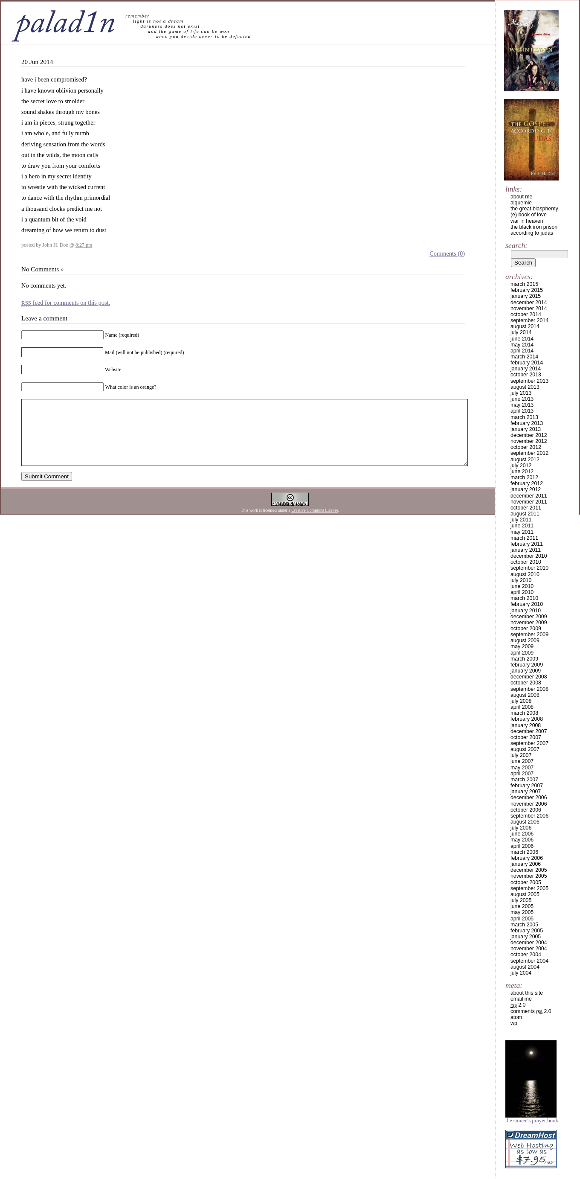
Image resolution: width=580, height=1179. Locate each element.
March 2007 (524, 780)
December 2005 (528, 870)
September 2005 (529, 888)
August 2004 (524, 967)
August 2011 (524, 514)
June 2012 (522, 472)
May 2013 (522, 405)
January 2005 (525, 937)
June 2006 (522, 834)
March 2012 (524, 477)
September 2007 (529, 743)
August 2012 (524, 460)
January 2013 (525, 429)
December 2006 (528, 798)
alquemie (521, 203)
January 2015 (525, 296)
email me (521, 999)
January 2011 (525, 550)
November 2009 (528, 623)
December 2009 (528, 617)
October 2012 (525, 447)
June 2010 (522, 586)
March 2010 (524, 598)
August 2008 (524, 695)
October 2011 (525, 508)
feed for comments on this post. (65, 302)
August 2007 (524, 749)
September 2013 (529, 381)
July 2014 (520, 332)
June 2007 (522, 761)
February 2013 (526, 423)
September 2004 (529, 961)
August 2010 (524, 574)
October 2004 (525, 955)
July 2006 (520, 828)
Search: (516, 245)
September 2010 (529, 568)
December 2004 (528, 943)
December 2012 (528, 435)
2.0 (517, 1005)
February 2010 (526, 604)
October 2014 (525, 314)
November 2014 (528, 308)
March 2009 (524, 659)
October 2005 (525, 882)
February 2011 (526, 544)
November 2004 (528, 949)
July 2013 (520, 393)
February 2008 (526, 719)
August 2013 (524, 387)
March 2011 (524, 538)
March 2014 (524, 357)
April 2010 (522, 592)
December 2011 (528, 496)
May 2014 (522, 345)
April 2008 (522, 707)
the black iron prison (533, 227)
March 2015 (524, 284)
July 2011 (520, 520)
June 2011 (522, 526)
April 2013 (522, 411)
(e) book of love (528, 215)
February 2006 (526, 858)
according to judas (531, 233)
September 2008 (529, 689)
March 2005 (524, 925)
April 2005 (522, 919)
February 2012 (526, 483)
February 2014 (526, 363)
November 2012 (528, 441)
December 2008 (528, 677)
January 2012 (525, 489)
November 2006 (528, 804)
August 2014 (524, 326)
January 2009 (525, 671)
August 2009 (524, 640)
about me (521, 197)
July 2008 (520, 701)
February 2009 (526, 665)
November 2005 (528, 876)
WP (513, 1023)
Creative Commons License (314, 523)
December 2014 (528, 303)
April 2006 (522, 846)
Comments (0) (447, 253)
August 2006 (524, 822)
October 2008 (525, 683)
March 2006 (524, 852)
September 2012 (529, 453)
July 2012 (520, 466)
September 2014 (529, 320)
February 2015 (526, 290)
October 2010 (525, 562)
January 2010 (525, 611)
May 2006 (522, 840)
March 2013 (524, 417)
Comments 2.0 (530, 1011)
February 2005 (526, 931)
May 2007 (522, 768)
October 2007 (525, 737)
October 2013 (525, 375)
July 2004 (520, 973)
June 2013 (522, 399)
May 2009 (522, 646)
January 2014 (525, 369)
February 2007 (526, 786)
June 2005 (522, 906)
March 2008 (524, 713)
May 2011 (522, 532)
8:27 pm (84, 245)
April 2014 (522, 351)
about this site (526, 993)
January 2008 (525, 725)
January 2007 (525, 792)
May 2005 (522, 912)
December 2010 (528, 556)
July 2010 (520, 580)
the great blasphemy (534, 209)
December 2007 (528, 731)
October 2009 (525, 629)
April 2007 (522, 774)
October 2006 (525, 810)
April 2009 (522, 653)
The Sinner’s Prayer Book (531, 1121)
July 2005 (520, 900)
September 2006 (529, 816)
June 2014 (522, 339)
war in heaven (526, 221)
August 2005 (524, 894)
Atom (516, 1017)
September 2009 (529, 635)
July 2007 (520, 755)
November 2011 (528, 502)
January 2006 (525, 864)
